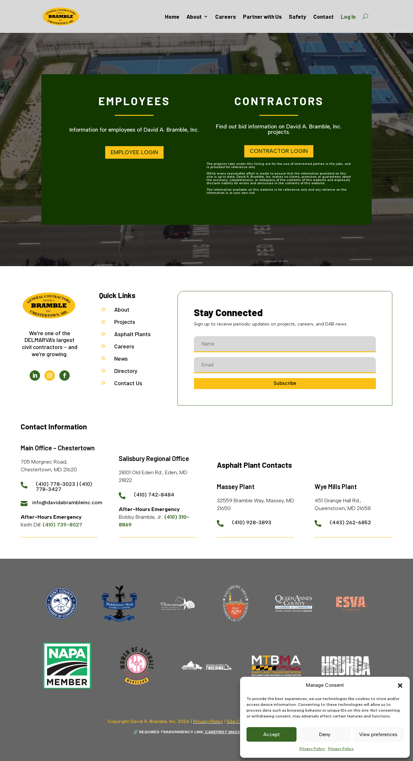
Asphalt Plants (132, 333)
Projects (124, 321)
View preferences (378, 734)
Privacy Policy (312, 748)
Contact (323, 16)
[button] (400, 685)
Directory (125, 370)
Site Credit (238, 721)
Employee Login (134, 152)
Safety (297, 16)
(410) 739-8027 (62, 525)
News (121, 358)
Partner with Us (262, 16)
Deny (324, 734)
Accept (271, 734)
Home (172, 16)
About (194, 16)
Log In (348, 16)
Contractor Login (279, 151)
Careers (225, 16)
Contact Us (128, 382)
